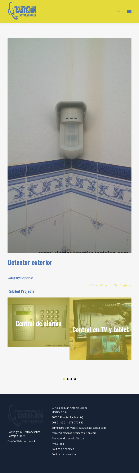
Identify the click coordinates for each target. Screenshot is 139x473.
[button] (128, 11)
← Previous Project (98, 285)
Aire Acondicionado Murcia (68, 438)
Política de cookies (63, 449)
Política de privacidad (64, 454)
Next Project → (122, 285)
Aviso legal (58, 443)
